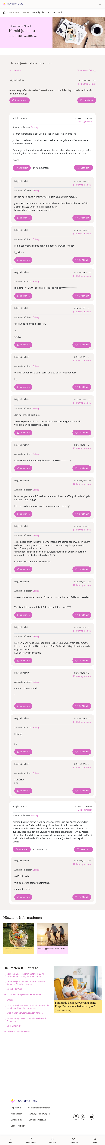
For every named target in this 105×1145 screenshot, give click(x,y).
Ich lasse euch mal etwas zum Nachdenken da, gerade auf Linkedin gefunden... (28, 1006)
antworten (23, 167)
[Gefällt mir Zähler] (86, 100)
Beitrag (34, 127)
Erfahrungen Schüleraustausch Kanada (25, 1013)
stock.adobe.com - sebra (97, 45)
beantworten (21, 100)
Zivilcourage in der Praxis (18, 1031)
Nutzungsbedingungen (39, 1113)
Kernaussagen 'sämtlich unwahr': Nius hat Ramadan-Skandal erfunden (26, 982)
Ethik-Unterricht (14, 1026)
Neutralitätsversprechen (39, 1107)
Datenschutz (16, 1119)
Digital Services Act (37, 1119)
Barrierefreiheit (18, 1125)
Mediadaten (16, 1113)
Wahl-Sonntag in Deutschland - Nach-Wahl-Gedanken (26, 1019)
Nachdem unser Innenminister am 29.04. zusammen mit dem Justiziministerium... (25, 975)
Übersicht (17, 70)
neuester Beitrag (88, 70)
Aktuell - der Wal (14, 989)
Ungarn (10, 1000)
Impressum (16, 1107)
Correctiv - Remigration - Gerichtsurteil (24, 994)
